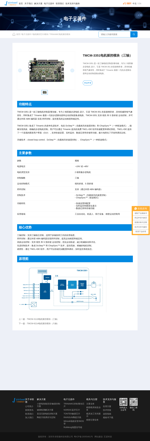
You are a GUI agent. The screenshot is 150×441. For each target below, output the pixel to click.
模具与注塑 (91, 399)
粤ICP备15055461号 (83, 436)
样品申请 (88, 83)
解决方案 (38, 3)
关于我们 (28, 3)
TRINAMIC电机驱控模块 (60, 34)
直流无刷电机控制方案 (47, 413)
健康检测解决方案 (45, 410)
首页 (21, 3)
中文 (135, 3)
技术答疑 (107, 410)
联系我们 (60, 3)
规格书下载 (108, 417)
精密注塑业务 (92, 420)
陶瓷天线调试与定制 (46, 417)
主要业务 (90, 404)
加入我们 (29, 417)
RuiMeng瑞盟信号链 (73, 427)
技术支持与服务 (72, 3)
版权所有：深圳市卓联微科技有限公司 (55, 436)
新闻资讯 (29, 410)
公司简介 (29, 406)
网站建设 (98, 436)
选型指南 (107, 414)
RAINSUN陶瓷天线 (72, 417)
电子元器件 (49, 3)
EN (139, 3)
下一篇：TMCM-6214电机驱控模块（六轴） (39, 323)
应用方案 (107, 406)
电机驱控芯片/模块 (40, 34)
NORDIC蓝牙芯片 (72, 410)
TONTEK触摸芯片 (72, 413)
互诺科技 (108, 436)
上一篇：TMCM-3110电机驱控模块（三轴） (39, 319)
